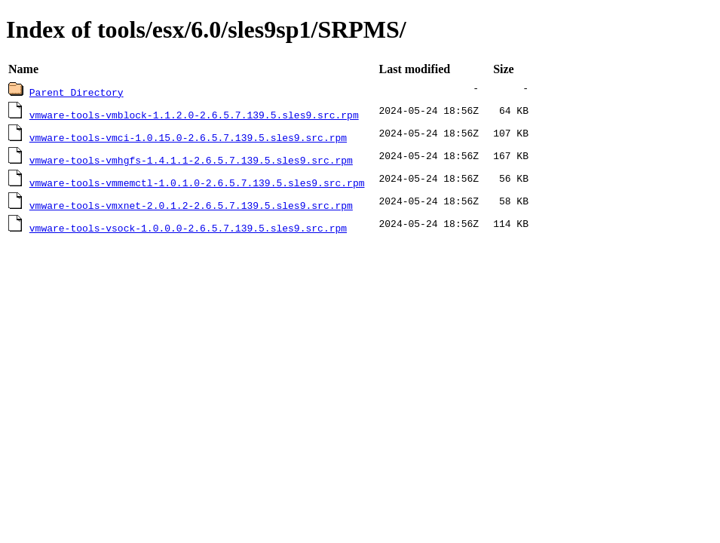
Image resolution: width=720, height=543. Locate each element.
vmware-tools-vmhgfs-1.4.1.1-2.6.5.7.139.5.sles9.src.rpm (191, 160)
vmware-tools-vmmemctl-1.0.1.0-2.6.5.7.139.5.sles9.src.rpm (197, 182)
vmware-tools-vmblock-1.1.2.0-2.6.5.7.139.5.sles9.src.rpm (194, 114)
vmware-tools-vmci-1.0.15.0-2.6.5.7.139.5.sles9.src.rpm (188, 137)
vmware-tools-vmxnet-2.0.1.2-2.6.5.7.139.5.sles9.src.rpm (191, 205)
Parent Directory (76, 92)
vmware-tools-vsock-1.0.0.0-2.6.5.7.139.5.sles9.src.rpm (188, 228)
